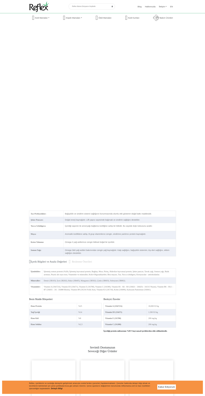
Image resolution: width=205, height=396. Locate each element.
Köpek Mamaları (72, 18)
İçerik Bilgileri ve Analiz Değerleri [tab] (48, 261)
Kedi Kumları (132, 18)
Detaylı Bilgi (57, 388)
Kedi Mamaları (40, 18)
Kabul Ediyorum (166, 387)
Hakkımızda (150, 6)
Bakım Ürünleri (163, 18)
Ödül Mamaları (103, 18)
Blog (140, 6)
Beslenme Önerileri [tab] (80, 261)
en (171, 6)
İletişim (163, 6)
